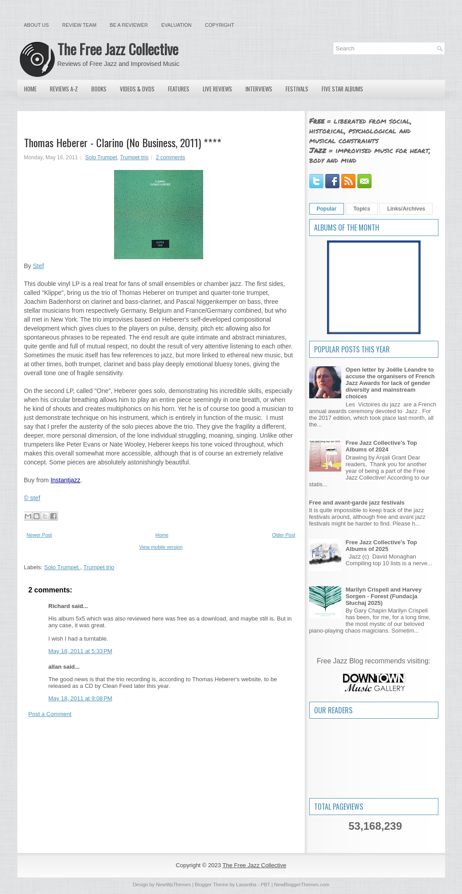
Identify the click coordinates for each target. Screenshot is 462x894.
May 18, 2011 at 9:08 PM (80, 698)
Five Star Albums (342, 88)
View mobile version (161, 547)
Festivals (297, 88)
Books (98, 88)
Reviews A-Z (64, 88)
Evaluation (176, 25)
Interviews (258, 88)
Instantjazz (65, 480)
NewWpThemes (173, 884)
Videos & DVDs (137, 88)
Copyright (219, 25)
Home (30, 88)
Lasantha (246, 884)
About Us (36, 25)
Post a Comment (50, 714)
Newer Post (39, 535)
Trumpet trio (134, 157)
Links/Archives (406, 209)
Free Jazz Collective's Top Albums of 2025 (381, 545)
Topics (361, 209)
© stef (32, 497)
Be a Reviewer (129, 25)
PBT (265, 884)
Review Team (79, 25)
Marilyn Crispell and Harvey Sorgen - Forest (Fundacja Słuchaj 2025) (384, 596)
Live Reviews (217, 88)
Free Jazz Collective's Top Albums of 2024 (381, 446)
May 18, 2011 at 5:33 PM (80, 651)
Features (178, 88)
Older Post (283, 535)
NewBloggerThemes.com (301, 884)
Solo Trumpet (101, 157)
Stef (38, 265)
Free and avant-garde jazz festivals (357, 502)
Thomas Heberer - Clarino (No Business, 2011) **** (122, 142)
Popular (327, 209)
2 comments (170, 157)
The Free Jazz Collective (117, 48)
